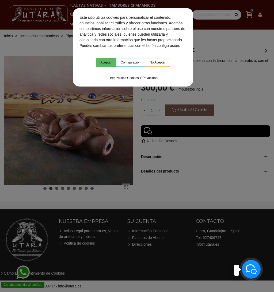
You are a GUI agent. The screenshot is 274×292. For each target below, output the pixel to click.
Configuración (130, 62)
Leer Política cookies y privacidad (133, 78)
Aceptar (106, 62)
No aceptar (157, 62)
